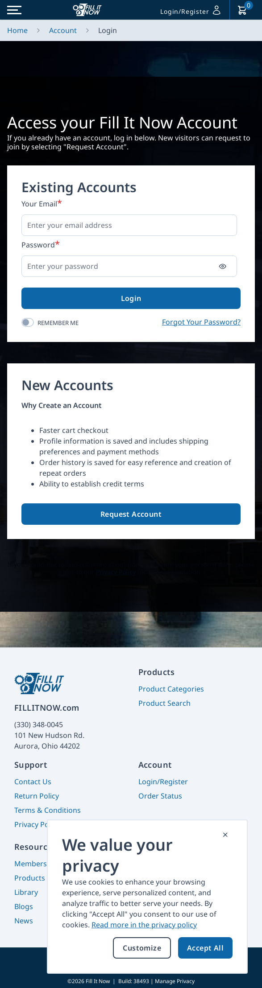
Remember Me (58, 323)
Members (30, 864)
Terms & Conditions (47, 810)
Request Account (131, 514)
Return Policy (36, 796)
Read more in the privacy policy (144, 925)
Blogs (23, 906)
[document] (147, 897)
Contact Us (32, 781)
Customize (142, 948)
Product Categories (171, 689)
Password (38, 245)
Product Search (164, 703)
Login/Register (163, 781)
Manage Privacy (175, 981)
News (23, 921)
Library (26, 892)
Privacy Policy (37, 824)
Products (29, 878)
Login (131, 298)
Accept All (205, 948)
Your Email (39, 204)
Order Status (160, 796)
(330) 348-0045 (38, 724)
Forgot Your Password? (201, 322)
